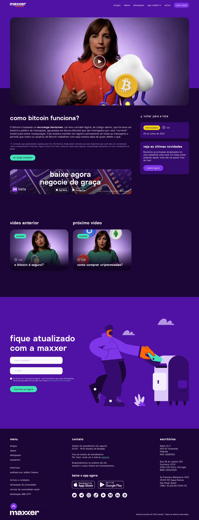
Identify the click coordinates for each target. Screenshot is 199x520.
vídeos (13, 450)
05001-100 (165, 480)
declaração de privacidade (23, 484)
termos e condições (19, 480)
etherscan (15, 467)
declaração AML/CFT (20, 494)
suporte (105, 457)
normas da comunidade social (24, 489)
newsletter (15, 459)
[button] (154, 5)
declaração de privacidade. (59, 381)
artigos (13, 445)
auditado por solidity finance (24, 472)
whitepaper (15, 455)
